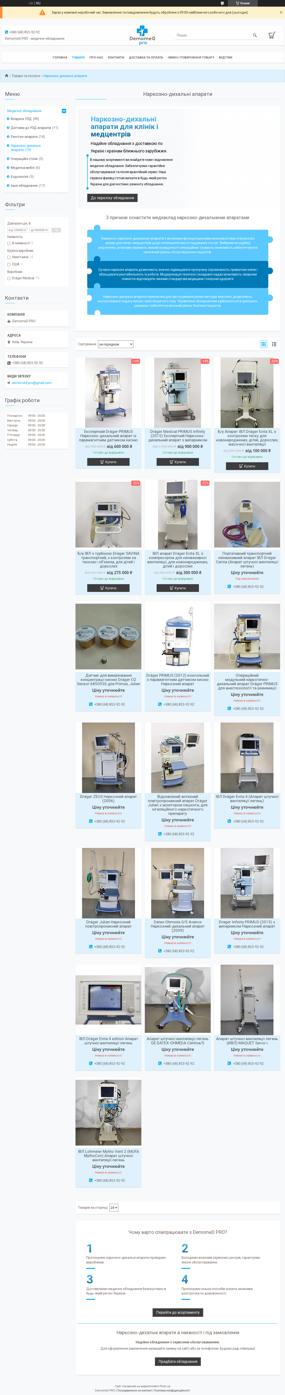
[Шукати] (255, 35)
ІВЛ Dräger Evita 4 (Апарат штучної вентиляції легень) (247, 798)
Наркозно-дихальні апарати (26, 148)
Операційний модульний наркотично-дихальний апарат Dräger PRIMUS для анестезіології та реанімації (247, 681)
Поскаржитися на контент (134, 1390)
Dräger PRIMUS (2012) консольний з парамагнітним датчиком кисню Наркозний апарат (177, 679)
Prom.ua (165, 1386)
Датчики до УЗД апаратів (31, 128)
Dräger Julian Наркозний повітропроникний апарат (108, 924)
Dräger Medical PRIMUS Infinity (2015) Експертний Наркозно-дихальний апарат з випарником (177, 435)
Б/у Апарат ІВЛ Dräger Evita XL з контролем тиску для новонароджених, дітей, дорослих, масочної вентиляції (247, 437)
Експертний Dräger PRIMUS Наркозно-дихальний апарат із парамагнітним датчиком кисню (108, 435)
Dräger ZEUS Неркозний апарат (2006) (108, 798)
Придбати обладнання (177, 1361)
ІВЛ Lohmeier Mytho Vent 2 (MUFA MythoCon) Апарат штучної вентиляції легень (108, 1155)
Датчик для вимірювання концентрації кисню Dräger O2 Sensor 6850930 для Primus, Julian (108, 679)
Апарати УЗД (21, 119)
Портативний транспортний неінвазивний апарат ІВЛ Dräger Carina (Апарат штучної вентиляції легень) (247, 559)
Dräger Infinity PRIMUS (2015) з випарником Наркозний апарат (247, 924)
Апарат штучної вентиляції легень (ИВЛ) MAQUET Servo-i (247, 1041)
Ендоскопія (19, 177)
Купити (110, 462)
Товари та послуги (26, 76)
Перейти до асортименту (178, 1312)
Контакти (116, 57)
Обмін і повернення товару (191, 57)
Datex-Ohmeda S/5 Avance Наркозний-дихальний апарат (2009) (178, 926)
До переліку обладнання (112, 198)
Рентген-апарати (24, 137)
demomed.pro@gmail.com (31, 383)
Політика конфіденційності (172, 1390)
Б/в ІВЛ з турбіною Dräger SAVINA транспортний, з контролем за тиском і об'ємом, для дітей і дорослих (108, 559)
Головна (60, 57)
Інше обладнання (24, 185)
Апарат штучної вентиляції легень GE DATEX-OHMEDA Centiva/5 (178, 1041)
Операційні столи (24, 159)
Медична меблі (23, 168)
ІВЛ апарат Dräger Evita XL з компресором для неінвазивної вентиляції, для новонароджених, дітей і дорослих (177, 559)
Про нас (96, 57)
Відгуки (225, 57)
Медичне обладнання (24, 111)
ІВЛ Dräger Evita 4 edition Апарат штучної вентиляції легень (108, 1041)
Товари (78, 57)
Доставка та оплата (146, 57)
